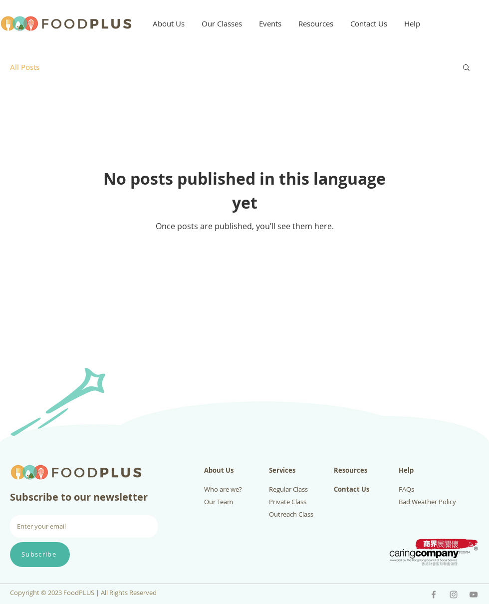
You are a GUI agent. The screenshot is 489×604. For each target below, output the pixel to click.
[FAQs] (430, 489)
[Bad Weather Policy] (430, 502)
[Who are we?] (235, 489)
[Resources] (365, 470)
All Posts (24, 67)
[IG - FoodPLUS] (454, 595)
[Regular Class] (300, 489)
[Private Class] (300, 502)
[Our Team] (235, 502)
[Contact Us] (365, 489)
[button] (168, 23)
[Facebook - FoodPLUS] (434, 595)
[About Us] (235, 470)
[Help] (430, 470)
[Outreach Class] (300, 514)
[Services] (300, 470)
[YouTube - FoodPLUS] (474, 595)
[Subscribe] (40, 554)
